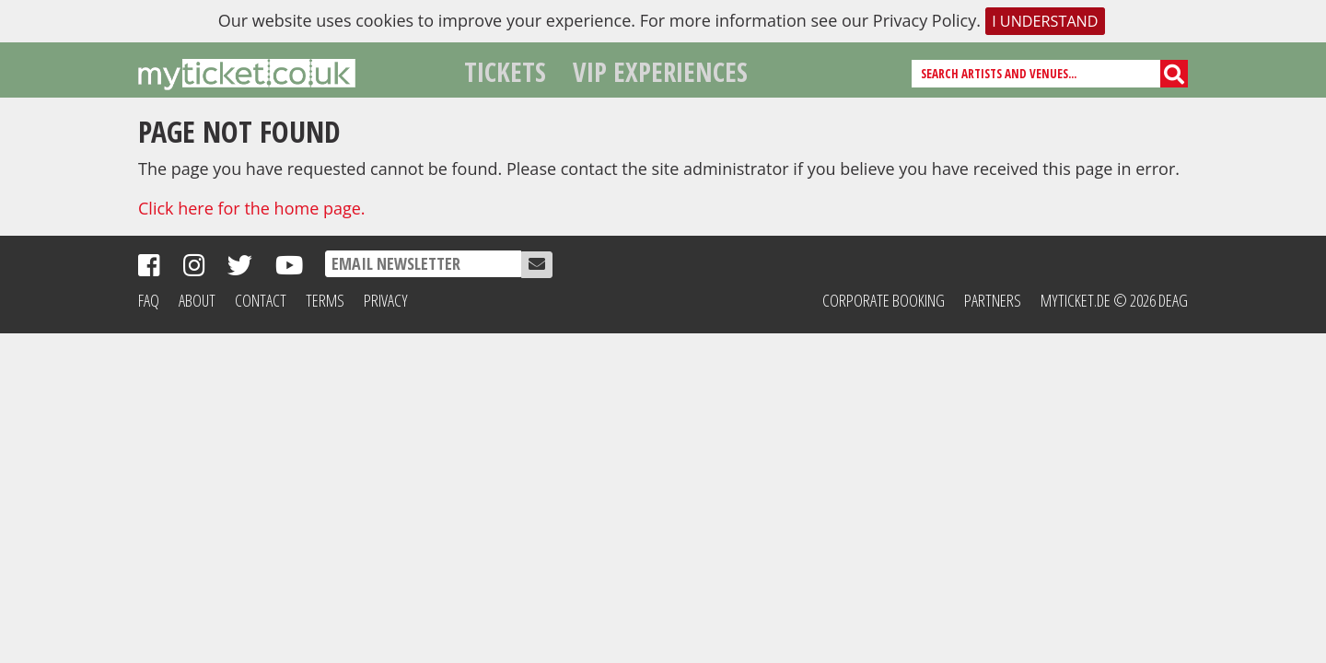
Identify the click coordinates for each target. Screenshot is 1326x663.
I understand (1045, 21)
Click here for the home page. (252, 208)
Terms (325, 300)
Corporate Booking (883, 300)
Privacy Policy (924, 20)
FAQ (148, 300)
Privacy (386, 300)
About (197, 300)
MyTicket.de (1076, 300)
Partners (992, 300)
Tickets (505, 71)
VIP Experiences (660, 71)
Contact (260, 300)
